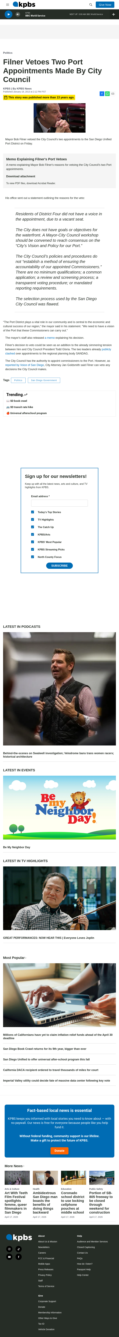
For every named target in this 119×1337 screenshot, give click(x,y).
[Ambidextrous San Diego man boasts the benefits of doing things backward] (45, 1178)
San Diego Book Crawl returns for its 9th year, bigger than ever (44, 1048)
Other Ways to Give (47, 1318)
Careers (42, 1253)
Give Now (105, 5)
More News (15, 1166)
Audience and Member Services (92, 1241)
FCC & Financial (46, 1258)
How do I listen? (85, 1264)
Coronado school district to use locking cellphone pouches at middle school (72, 1202)
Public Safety (96, 1189)
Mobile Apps (44, 1264)
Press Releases (45, 1269)
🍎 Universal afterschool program (26, 413)
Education (66, 1189)
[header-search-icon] (91, 4)
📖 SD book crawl (16, 400)
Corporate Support (47, 1301)
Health (36, 1189)
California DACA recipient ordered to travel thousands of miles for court (50, 1070)
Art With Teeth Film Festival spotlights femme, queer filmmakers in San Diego (16, 1202)
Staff (40, 1280)
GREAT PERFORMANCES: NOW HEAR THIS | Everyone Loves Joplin (48, 937)
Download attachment (20, 176)
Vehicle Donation (46, 1329)
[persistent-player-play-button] (8, 15)
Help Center (83, 1275)
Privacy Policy (45, 1275)
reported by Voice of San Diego (24, 365)
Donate (59, 1151)
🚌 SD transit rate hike (19, 407)
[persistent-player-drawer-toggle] (114, 15)
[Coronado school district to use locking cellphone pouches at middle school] (73, 1178)
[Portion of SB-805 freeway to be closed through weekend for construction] (101, 1178)
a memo (50, 337)
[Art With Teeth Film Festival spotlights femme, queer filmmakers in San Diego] (17, 1178)
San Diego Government (44, 380)
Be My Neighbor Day (16, 847)
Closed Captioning (86, 1247)
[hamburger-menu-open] (8, 5)
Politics (7, 52)
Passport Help (84, 1269)
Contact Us (82, 1253)
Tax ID (41, 1324)
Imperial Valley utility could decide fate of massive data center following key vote (56, 1080)
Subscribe (59, 565)
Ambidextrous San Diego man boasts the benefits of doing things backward (45, 1202)
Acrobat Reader (46, 183)
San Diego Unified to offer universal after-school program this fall (46, 1059)
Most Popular (15, 958)
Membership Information (50, 1312)
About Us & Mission (47, 1241)
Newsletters (43, 1247)
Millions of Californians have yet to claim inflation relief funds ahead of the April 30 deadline (57, 1036)
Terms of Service (46, 1286)
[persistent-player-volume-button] (17, 15)
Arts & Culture (12, 1189)
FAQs (79, 1258)
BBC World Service (35, 17)
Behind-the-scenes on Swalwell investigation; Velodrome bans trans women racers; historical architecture (58, 755)
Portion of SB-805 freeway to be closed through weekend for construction (101, 1202)
